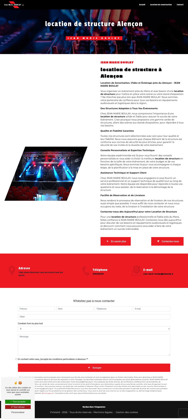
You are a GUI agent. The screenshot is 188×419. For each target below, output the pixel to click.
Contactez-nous (166, 241)
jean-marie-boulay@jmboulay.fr (158, 261)
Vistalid (56, 413)
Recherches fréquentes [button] (94, 407)
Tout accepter (17, 401)
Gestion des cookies (127, 413)
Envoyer (97, 354)
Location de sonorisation (160, 5)
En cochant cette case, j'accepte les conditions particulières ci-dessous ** (53, 346)
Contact (179, 5)
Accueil (142, 5)
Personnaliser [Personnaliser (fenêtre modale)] (18, 412)
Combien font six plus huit (30, 310)
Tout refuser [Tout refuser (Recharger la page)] (18, 407)
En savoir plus (117, 241)
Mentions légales (103, 413)
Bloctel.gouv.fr (48, 381)
